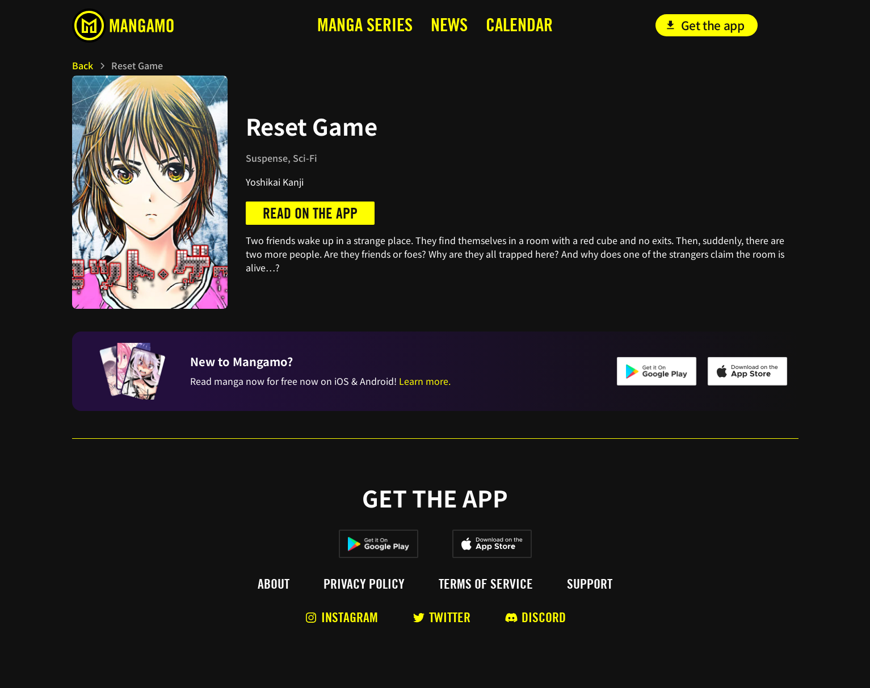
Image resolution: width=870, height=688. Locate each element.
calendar (519, 25)
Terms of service (486, 584)
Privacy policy (364, 584)
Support (589, 584)
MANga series (365, 25)
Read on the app (310, 213)
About (273, 584)
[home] (148, 26)
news (449, 25)
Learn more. (425, 381)
